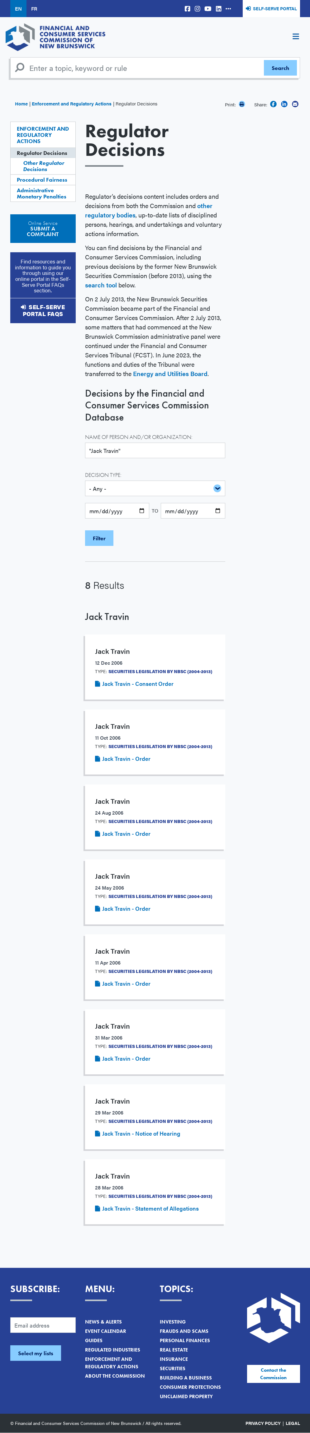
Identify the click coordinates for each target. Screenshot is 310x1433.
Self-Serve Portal (275, 8)
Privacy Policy (263, 1423)
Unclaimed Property (186, 1396)
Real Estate (174, 1350)
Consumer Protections (190, 1387)
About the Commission (115, 1376)
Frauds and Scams (184, 1331)
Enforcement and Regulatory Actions (72, 103)
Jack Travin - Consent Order (138, 683)
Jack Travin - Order (126, 758)
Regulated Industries (112, 1350)
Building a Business (186, 1378)
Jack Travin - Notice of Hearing (141, 1133)
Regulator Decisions (42, 152)
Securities (172, 1368)
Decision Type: (103, 474)
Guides (94, 1340)
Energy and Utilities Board (170, 373)
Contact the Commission (273, 1374)
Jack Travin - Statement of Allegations (150, 1208)
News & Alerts (103, 1322)
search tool (101, 284)
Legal (293, 1423)
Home (21, 103)
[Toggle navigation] (296, 37)
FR (34, 8)
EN (18, 8)
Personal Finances (185, 1340)
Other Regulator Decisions (43, 166)
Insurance (174, 1359)
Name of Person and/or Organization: (139, 436)
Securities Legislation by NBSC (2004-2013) (160, 671)
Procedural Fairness (42, 179)
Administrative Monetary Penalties (41, 193)
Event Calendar (105, 1331)
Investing (173, 1322)
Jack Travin (107, 616)
